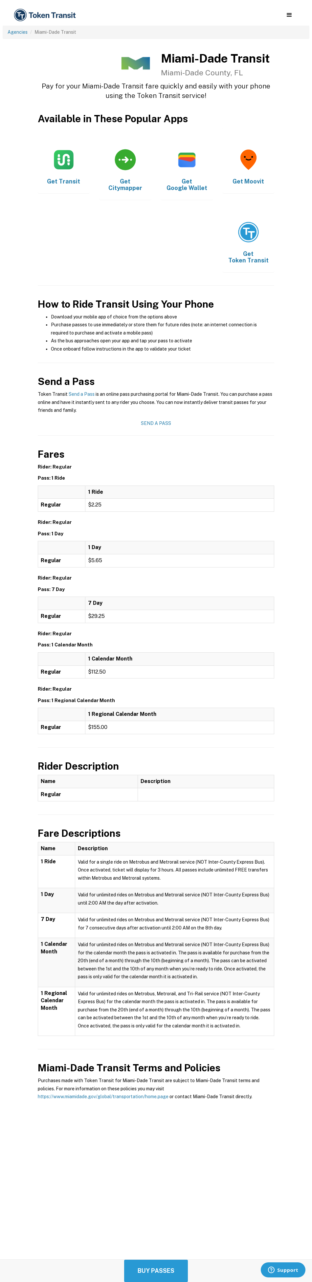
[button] (289, 15)
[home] (46, 15)
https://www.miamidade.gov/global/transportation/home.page (103, 1096)
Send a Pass (82, 394)
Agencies (18, 32)
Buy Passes (156, 1270)
